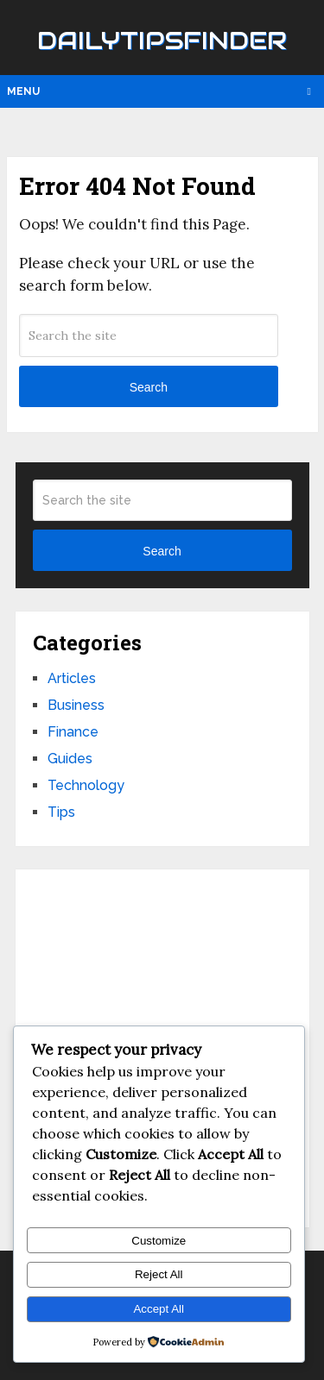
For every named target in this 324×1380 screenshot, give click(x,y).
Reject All (159, 1274)
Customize (158, 1240)
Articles (72, 678)
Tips (61, 812)
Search (149, 387)
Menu (23, 91)
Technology (86, 785)
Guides (70, 758)
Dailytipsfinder (162, 40)
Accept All (158, 1308)
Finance (73, 732)
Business (76, 705)
